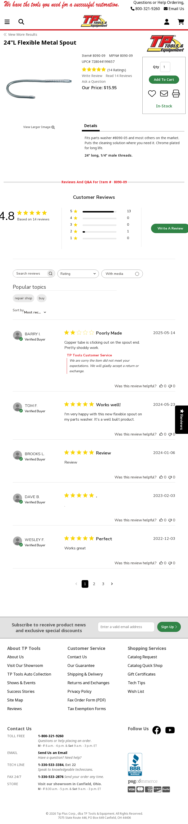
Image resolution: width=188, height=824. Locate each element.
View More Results (22, 34)
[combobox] (78, 274)
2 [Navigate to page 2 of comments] (94, 584)
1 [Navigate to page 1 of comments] (85, 584)
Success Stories (21, 691)
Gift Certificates (142, 674)
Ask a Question (94, 81)
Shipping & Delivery (85, 674)
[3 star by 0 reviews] (100, 226)
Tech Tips (136, 682)
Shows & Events (21, 682)
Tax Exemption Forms (86, 708)
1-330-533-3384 (50, 764)
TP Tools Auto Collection (29, 674)
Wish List (136, 691)
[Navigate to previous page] (76, 584)
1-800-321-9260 (50, 736)
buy (41, 298)
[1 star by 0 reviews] (100, 239)
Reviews (14, 708)
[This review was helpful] (161, 386)
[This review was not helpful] (170, 386)
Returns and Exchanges (88, 682)
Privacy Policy (79, 691)
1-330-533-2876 (50, 776)
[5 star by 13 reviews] (100, 212)
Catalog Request (142, 656)
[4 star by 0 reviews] (100, 219)
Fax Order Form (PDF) (86, 700)
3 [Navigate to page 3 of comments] (103, 584)
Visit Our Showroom (25, 665)
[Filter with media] (122, 274)
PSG (143, 781)
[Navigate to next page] (112, 584)
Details (90, 125)
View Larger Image (39, 127)
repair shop (23, 298)
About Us (15, 656)
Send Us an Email (52, 752)
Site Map (15, 700)
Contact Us (77, 656)
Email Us (174, 8)
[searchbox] (29, 273)
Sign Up (169, 626)
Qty (156, 67)
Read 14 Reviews (119, 75)
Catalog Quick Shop (145, 665)
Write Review (92, 75)
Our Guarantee (81, 665)
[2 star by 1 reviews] (100, 232)
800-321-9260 (145, 8)
